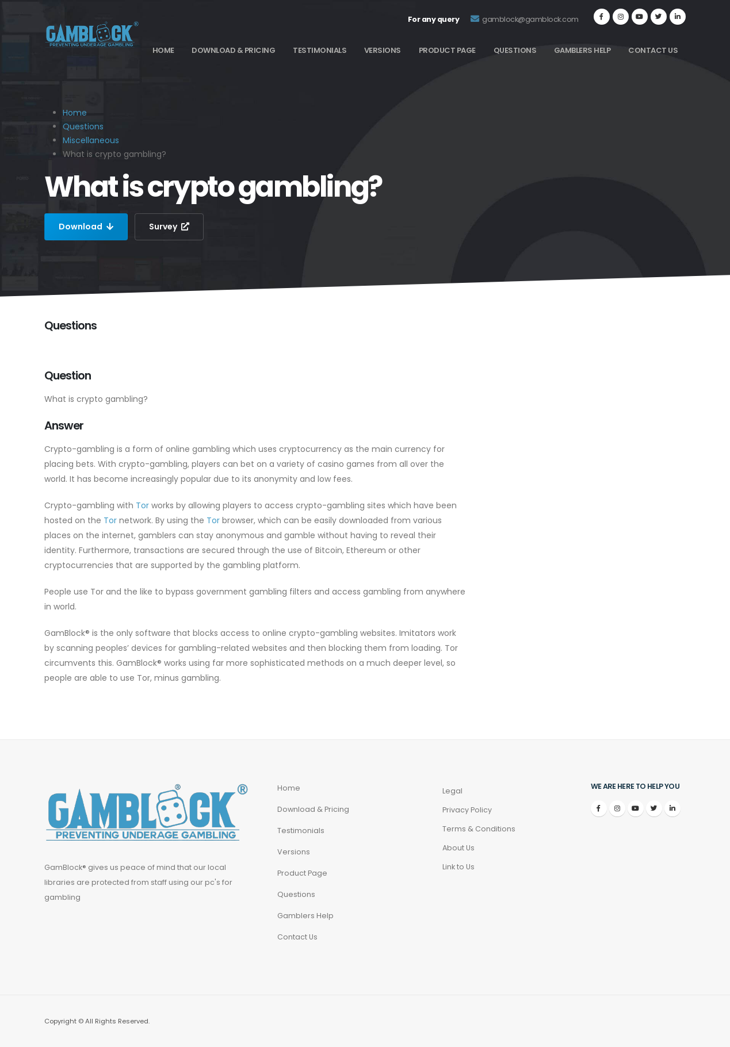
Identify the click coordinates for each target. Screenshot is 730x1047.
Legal (452, 791)
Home (163, 50)
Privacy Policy (467, 810)
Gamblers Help (582, 50)
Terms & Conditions (478, 829)
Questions (515, 50)
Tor (142, 505)
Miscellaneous (91, 140)
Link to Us (458, 867)
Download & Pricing (233, 50)
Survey (169, 226)
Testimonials (319, 50)
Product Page (447, 50)
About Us (458, 848)
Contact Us (653, 50)
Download (86, 226)
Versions (382, 50)
